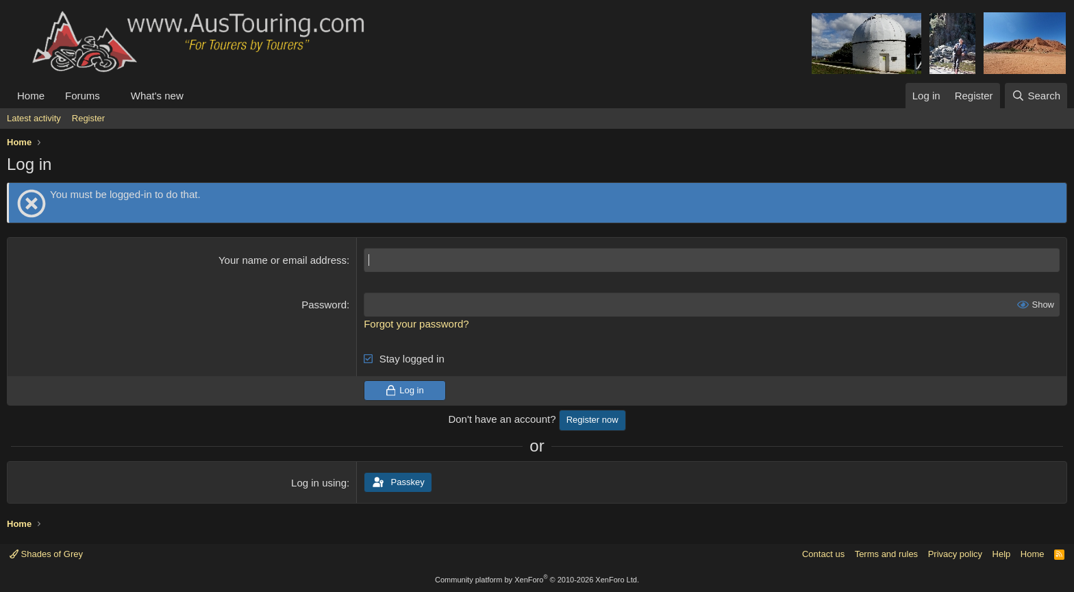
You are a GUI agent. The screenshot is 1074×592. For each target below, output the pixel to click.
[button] (111, 95)
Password (324, 304)
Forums (82, 95)
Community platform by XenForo (537, 580)
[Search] (1036, 95)
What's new (157, 95)
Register (88, 118)
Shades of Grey (46, 554)
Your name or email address (282, 260)
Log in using (319, 483)
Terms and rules (886, 554)
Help (1001, 554)
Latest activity (34, 118)
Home (31, 95)
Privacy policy (955, 554)
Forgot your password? (416, 324)
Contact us (823, 554)
